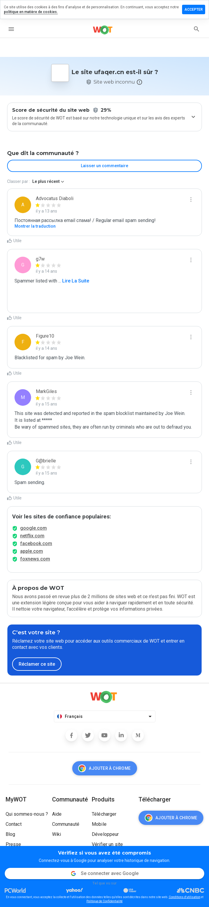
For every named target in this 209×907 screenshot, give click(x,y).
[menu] (11, 29)
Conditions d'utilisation (184, 897)
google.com (33, 528)
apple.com (31, 551)
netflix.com (32, 536)
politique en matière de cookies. (31, 12)
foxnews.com (35, 559)
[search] (196, 29)
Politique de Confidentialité (104, 901)
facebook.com (36, 543)
